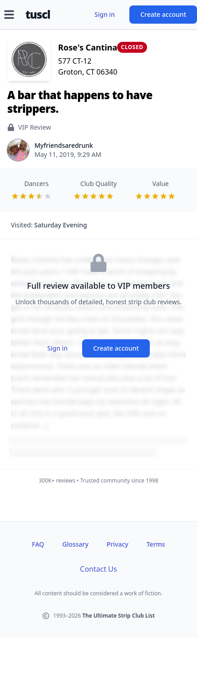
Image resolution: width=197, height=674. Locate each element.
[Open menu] (9, 14)
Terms (156, 544)
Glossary (75, 544)
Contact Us (98, 569)
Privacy (117, 544)
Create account (163, 14)
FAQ (38, 544)
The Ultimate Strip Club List (118, 615)
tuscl (37, 14)
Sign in (104, 14)
